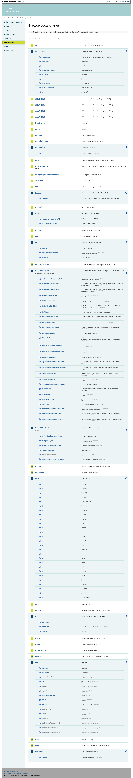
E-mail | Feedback (11, 771)
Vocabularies (9, 42)
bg (42, 493)
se (42, 584)
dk (42, 510)
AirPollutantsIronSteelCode (51, 289)
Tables (6, 30)
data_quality (46, 61)
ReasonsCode (46, 389)
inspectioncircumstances (50, 253)
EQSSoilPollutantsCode (50, 357)
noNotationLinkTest (48, 695)
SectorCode (46, 395)
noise (37, 644)
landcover (39, 473)
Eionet (13, 18)
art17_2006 (40, 105)
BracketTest (46, 672)
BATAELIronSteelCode (49, 306)
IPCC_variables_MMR (49, 223)
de (42, 506)
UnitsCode (45, 404)
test (36, 662)
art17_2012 (40, 111)
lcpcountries (46, 622)
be (42, 489)
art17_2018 (40, 117)
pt (42, 575)
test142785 (45, 704)
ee (42, 515)
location (44, 66)
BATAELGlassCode (48, 300)
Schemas (7, 38)
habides (38, 230)
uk (42, 597)
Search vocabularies (38, 38)
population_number (48, 70)
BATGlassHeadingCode (50, 316)
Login (110, 1)
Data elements (9, 34)
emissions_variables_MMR (51, 219)
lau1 (37, 479)
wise (37, 746)
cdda (37, 129)
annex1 (44, 248)
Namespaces (9, 50)
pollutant (45, 257)
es (42, 523)
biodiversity (40, 123)
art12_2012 (40, 51)
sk (42, 593)
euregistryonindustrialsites (47, 175)
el (42, 519)
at (42, 484)
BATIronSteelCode (48, 322)
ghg (37, 213)
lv (42, 558)
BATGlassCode (47, 312)
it (42, 545)
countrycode (46, 57)
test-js (44, 700)
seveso (38, 656)
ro (42, 580)
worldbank (39, 752)
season (44, 79)
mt (42, 562)
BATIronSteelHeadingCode (51, 327)
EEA (13, 1)
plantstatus (45, 626)
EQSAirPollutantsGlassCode (52, 345)
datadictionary (41, 141)
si (42, 588)
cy (42, 497)
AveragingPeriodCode (49, 295)
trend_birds (46, 83)
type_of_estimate (48, 87)
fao (36, 187)
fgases (38, 193)
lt (42, 549)
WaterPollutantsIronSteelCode (52, 419)
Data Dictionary (21, 18)
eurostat (39, 181)
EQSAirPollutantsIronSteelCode (53, 351)
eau (43, 681)
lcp (36, 616)
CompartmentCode (48, 333)
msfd (37, 638)
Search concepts (54, 38)
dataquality (40, 147)
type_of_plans (47, 92)
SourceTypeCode (48, 399)
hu (42, 536)
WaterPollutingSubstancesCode (53, 459)
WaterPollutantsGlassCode (51, 413)
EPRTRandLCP (42, 166)
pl (42, 571)
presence (45, 74)
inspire (38, 467)
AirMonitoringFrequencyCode (52, 279)
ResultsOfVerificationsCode (51, 445)
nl (42, 567)
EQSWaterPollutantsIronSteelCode (54, 367)
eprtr (37, 160)
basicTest (45, 668)
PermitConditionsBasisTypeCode (53, 384)
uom (37, 740)
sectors (44, 631)
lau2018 (38, 610)
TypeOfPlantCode (48, 450)
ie (42, 541)
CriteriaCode (46, 338)
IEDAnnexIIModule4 (43, 428)
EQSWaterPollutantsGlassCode (53, 362)
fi (42, 528)
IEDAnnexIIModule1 (43, 265)
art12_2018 (40, 99)
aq (36, 45)
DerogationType (47, 441)
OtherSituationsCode (49, 373)
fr (42, 532)
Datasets (7, 26)
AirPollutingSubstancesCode (52, 436)
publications (40, 650)
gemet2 (38, 207)
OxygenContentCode (49, 379)
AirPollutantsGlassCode (50, 283)
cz (42, 502)
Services (7, 46)
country (44, 757)
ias (36, 236)
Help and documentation (13, 22)
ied (36, 242)
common (39, 135)
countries (45, 199)
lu (42, 554)
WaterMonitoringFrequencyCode (53, 409)
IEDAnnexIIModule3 (43, 271)
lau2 (37, 604)
